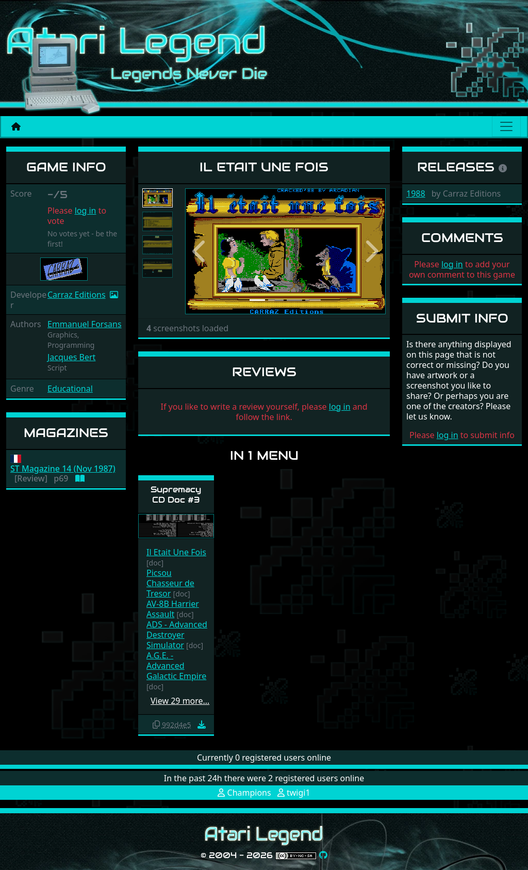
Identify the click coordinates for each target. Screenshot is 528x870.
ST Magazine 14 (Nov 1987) (63, 469)
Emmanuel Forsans (84, 324)
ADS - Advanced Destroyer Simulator (176, 635)
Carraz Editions (76, 294)
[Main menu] (506, 126)
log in (85, 210)
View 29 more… (180, 700)
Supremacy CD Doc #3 (176, 494)
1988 (415, 193)
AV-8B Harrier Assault (172, 609)
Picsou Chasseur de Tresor (170, 583)
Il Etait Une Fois (176, 552)
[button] (200, 251)
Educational (70, 388)
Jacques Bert (71, 357)
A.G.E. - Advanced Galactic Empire (176, 666)
